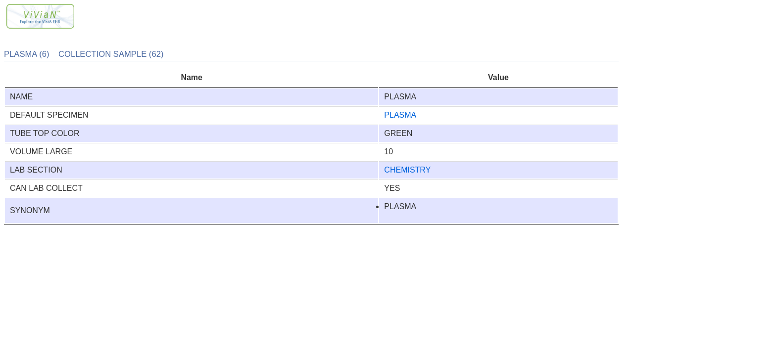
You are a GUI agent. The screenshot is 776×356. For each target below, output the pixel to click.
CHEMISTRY (407, 170)
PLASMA (400, 115)
